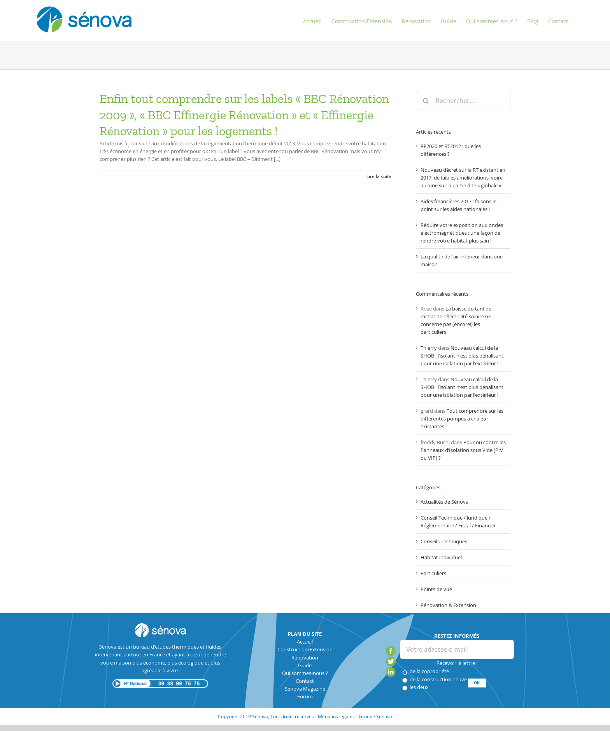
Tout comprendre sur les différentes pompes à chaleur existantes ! (462, 418)
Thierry (429, 347)
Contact (305, 680)
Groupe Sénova (375, 716)
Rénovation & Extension (448, 605)
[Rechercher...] (463, 100)
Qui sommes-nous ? (305, 673)
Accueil (305, 641)
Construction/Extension (305, 649)
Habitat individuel (441, 557)
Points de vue (436, 589)
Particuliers (433, 573)
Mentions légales (336, 716)
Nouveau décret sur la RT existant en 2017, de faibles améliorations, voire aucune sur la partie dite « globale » (463, 177)
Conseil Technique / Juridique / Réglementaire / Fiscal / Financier (458, 521)
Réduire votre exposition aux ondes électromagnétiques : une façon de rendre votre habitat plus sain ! (462, 233)
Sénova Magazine (305, 688)
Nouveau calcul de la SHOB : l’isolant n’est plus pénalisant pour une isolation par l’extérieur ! (462, 355)
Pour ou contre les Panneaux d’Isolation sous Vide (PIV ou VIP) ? (463, 450)
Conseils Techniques (444, 541)
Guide (305, 665)
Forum (305, 696)
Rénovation (304, 657)
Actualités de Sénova (444, 501)
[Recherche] (425, 100)
